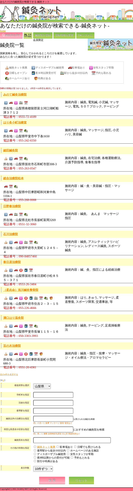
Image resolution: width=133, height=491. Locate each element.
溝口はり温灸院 (13, 317)
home (3, 30)
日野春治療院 (12, 206)
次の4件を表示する (9, 374)
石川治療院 (10, 234)
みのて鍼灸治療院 (15, 94)
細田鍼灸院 (10, 150)
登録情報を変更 (64, 35)
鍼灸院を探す (11, 35)
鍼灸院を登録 (43, 35)
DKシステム (85, 35)
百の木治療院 (12, 345)
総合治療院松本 (13, 178)
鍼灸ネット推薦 (46, 447)
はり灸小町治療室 (15, 122)
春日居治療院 (12, 262)
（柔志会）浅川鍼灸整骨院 (20, 290)
